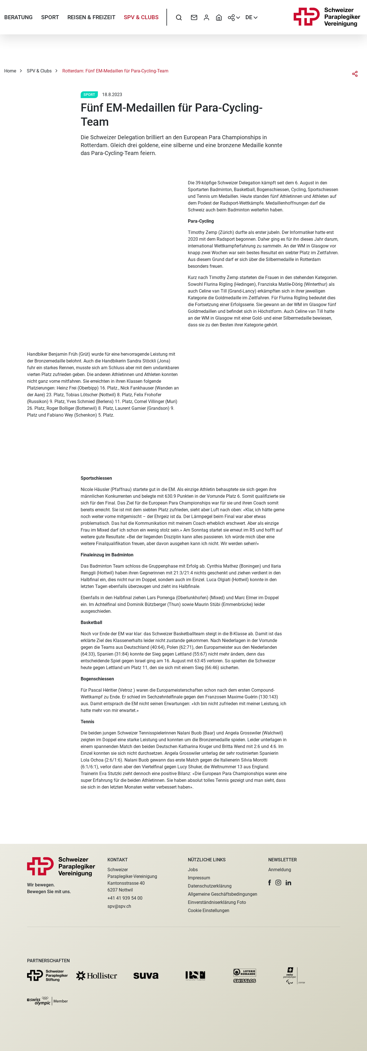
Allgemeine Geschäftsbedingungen (222, 894)
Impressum (199, 877)
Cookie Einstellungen (208, 910)
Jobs (193, 869)
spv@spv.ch (119, 906)
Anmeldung (279, 869)
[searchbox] (178, 18)
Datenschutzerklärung (210, 886)
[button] (269, 883)
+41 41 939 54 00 (124, 898)
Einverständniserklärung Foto (217, 902)
